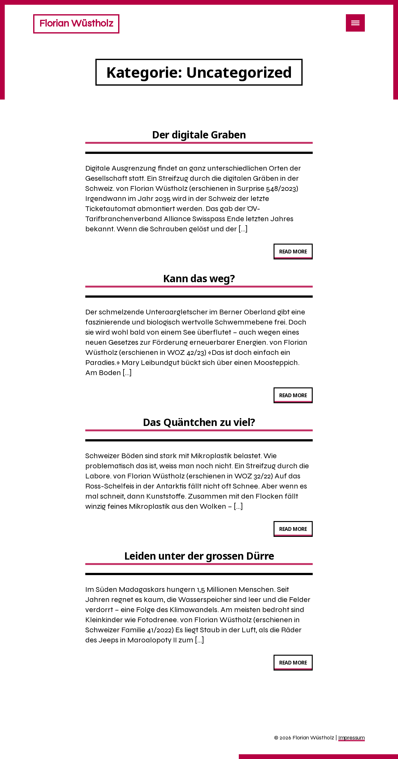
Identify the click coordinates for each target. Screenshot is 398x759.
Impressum (351, 737)
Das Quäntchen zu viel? (199, 422)
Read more (296, 252)
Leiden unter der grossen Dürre (199, 555)
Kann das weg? (199, 278)
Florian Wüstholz (76, 23)
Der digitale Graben (199, 134)
